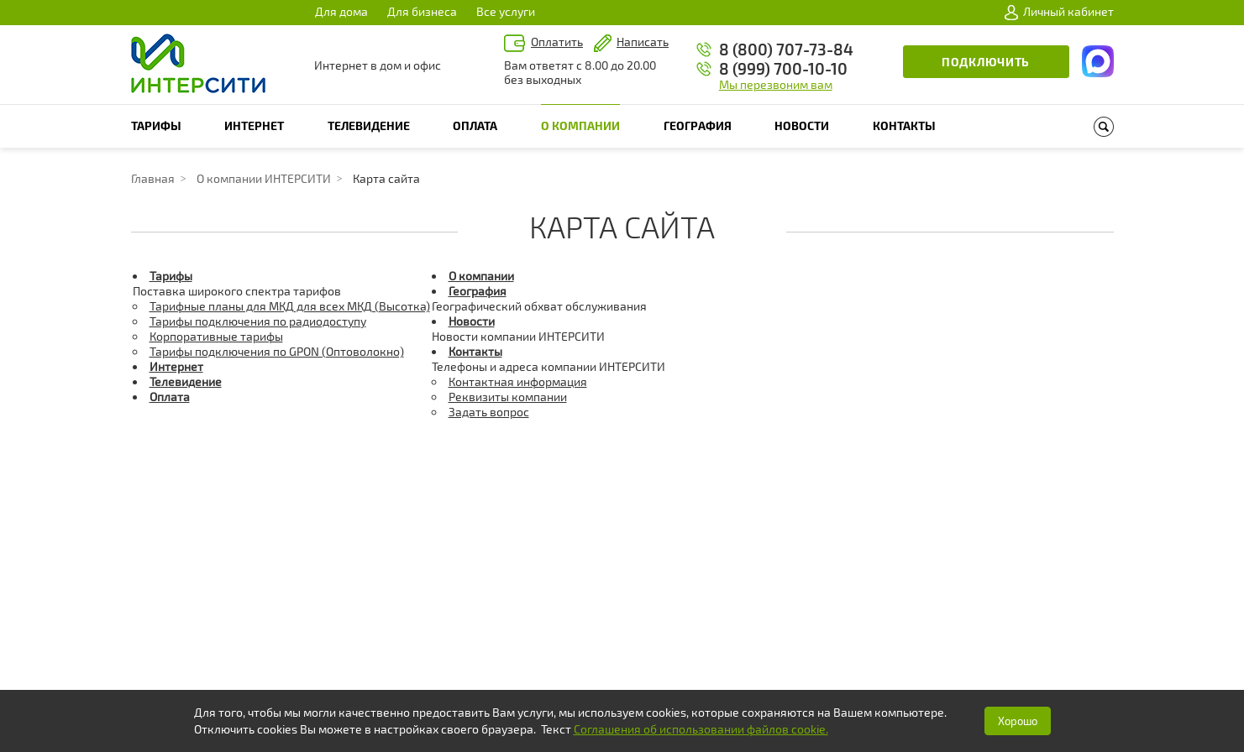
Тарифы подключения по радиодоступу (258, 321)
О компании (580, 125)
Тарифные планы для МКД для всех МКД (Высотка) (290, 306)
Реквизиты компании (508, 396)
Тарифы (156, 125)
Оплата (475, 125)
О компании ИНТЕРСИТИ (264, 178)
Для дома (341, 11)
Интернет (254, 125)
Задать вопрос (489, 412)
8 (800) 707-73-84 (786, 49)
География (698, 125)
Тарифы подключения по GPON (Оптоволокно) (277, 351)
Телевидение (369, 125)
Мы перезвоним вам (775, 84)
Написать (643, 41)
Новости (801, 125)
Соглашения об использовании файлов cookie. (701, 729)
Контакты (904, 125)
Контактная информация (518, 381)
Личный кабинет (1059, 11)
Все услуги (505, 11)
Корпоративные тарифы (216, 336)
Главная (153, 178)
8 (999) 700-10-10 (783, 68)
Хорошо (1017, 721)
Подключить (986, 62)
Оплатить (557, 41)
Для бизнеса (422, 11)
